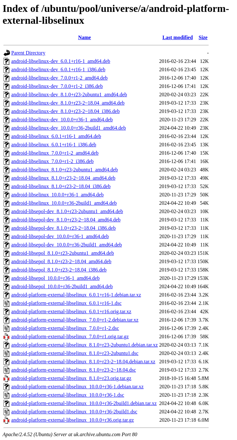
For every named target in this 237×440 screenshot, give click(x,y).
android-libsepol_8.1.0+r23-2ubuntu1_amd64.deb (62, 253)
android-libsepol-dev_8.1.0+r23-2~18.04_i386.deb (63, 228)
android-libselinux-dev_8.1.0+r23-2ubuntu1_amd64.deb (69, 94)
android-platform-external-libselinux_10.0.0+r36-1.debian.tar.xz (77, 386)
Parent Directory (28, 53)
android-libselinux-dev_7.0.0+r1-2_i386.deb (57, 86)
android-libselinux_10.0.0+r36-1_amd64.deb (57, 194)
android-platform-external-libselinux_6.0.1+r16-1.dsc (66, 303)
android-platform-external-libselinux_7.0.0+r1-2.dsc (65, 328)
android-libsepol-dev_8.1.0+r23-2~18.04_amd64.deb (65, 219)
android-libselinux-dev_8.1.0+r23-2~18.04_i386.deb (65, 111)
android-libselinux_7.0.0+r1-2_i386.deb (52, 161)
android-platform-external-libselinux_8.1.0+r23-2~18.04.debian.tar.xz (83, 361)
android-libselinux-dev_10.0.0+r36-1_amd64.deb (62, 119)
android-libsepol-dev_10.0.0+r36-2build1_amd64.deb (66, 244)
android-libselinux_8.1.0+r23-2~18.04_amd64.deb (63, 178)
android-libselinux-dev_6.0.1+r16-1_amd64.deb (60, 61)
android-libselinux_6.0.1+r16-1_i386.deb (53, 144)
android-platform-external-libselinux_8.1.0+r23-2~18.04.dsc (73, 370)
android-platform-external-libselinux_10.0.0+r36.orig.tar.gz (72, 420)
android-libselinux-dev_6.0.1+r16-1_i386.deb (58, 69)
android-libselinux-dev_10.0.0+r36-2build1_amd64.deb (68, 128)
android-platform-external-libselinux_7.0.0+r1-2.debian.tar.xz (74, 320)
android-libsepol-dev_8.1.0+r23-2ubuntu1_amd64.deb (67, 211)
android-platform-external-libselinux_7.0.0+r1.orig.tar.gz (70, 336)
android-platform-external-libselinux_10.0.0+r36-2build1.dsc (74, 411)
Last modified (177, 37)
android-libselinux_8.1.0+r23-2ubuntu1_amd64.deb (64, 169)
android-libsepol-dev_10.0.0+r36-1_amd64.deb (60, 236)
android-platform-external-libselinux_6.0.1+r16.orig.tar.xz (71, 311)
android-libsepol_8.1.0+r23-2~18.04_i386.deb (59, 269)
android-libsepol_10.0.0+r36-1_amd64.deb (55, 278)
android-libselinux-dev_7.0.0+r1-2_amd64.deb (59, 78)
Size (203, 37)
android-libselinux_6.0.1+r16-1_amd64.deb (56, 136)
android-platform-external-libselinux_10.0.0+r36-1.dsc (67, 395)
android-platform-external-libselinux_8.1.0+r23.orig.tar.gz (71, 378)
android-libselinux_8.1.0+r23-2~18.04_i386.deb (60, 186)
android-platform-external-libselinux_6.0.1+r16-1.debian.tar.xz (76, 295)
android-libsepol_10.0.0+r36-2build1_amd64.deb (62, 286)
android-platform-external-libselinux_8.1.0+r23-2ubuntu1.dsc (74, 353)
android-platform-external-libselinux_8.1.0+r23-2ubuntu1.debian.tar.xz (84, 345)
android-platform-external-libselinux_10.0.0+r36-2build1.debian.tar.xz (84, 403)
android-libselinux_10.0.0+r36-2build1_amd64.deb (64, 203)
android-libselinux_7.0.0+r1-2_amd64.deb (55, 153)
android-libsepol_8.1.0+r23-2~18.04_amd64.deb (61, 261)
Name (84, 37)
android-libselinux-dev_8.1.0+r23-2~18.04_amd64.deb (68, 103)
